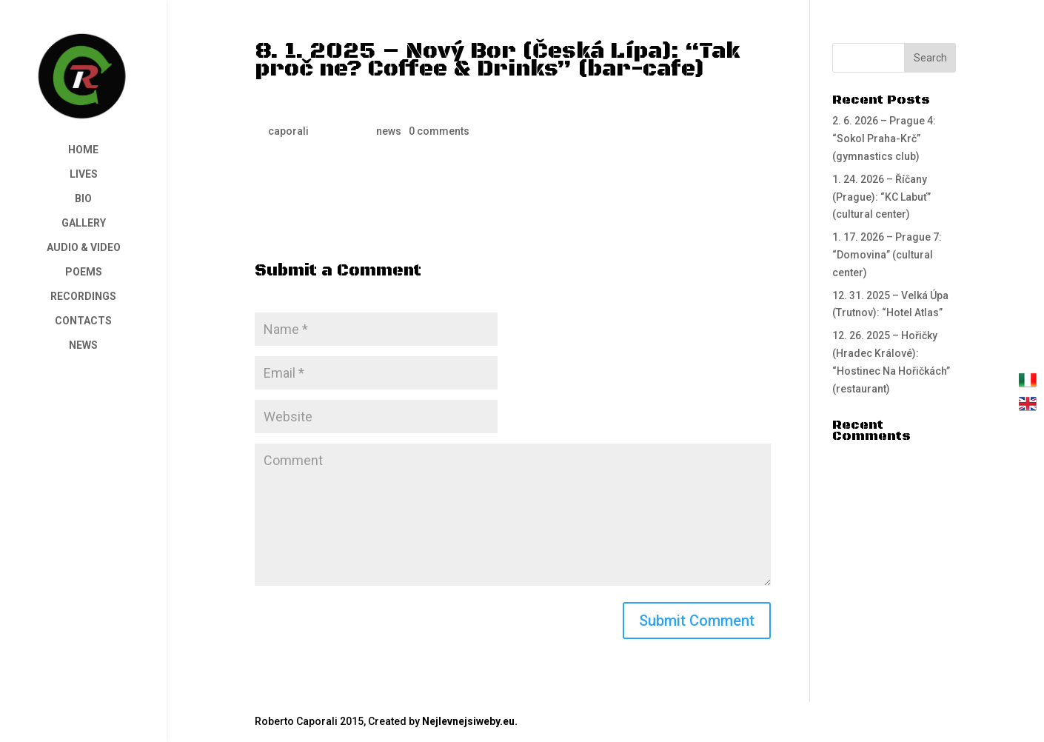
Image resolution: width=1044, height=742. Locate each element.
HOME (83, 150)
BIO (83, 198)
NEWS (83, 345)
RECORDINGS (83, 296)
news (388, 131)
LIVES (84, 174)
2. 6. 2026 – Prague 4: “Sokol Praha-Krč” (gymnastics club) (884, 138)
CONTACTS (83, 321)
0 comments (439, 131)
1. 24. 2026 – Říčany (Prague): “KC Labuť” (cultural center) (881, 197)
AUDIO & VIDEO (84, 247)
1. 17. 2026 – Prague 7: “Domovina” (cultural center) (887, 254)
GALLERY (83, 223)
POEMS (83, 272)
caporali (288, 131)
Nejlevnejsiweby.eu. (470, 721)
